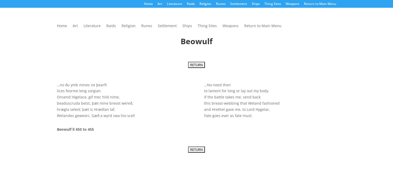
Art (160, 4)
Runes (221, 4)
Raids (191, 4)
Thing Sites (272, 4)
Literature (174, 4)
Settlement (238, 4)
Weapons (292, 4)
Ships (256, 4)
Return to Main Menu (320, 4)
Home (148, 4)
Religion (205, 4)
